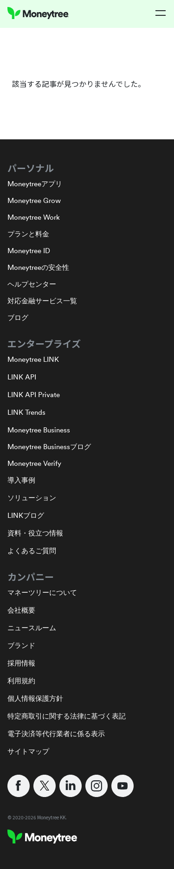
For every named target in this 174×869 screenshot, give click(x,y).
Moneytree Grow (34, 200)
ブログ (17, 317)
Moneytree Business (38, 429)
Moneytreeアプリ (34, 183)
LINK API (21, 376)
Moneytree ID (28, 250)
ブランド (21, 645)
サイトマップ (28, 751)
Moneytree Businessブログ (49, 446)
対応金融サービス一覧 (42, 300)
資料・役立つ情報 (35, 533)
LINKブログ (25, 515)
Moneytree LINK (33, 359)
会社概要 (21, 610)
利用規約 (21, 680)
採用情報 (21, 663)
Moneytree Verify (34, 463)
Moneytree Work (33, 217)
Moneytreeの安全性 (38, 267)
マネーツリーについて (42, 592)
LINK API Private (33, 394)
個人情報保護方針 (35, 698)
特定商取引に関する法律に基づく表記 (66, 716)
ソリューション (31, 497)
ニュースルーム (31, 627)
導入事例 (21, 480)
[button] (161, 13)
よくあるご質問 (31, 550)
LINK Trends (26, 412)
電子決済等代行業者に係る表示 (56, 733)
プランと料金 (28, 233)
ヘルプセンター (31, 284)
